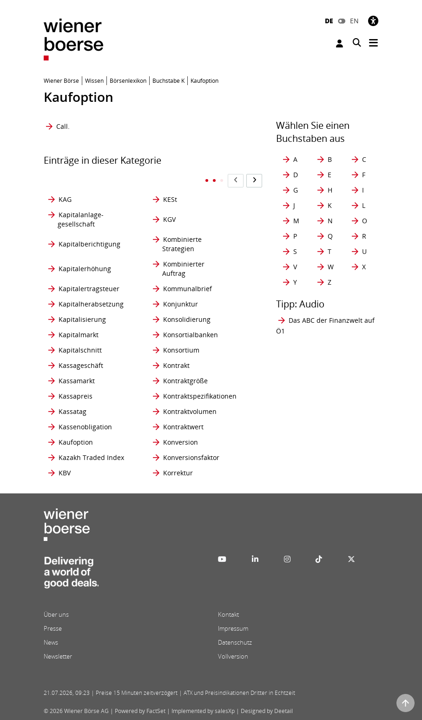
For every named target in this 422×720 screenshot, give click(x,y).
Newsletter (58, 656)
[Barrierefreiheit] (373, 21)
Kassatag (72, 411)
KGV (169, 219)
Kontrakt (176, 365)
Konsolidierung (187, 319)
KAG (65, 199)
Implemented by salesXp (203, 711)
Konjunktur (180, 304)
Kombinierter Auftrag (183, 269)
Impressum (233, 628)
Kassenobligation (85, 426)
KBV (65, 472)
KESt (170, 199)
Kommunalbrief (187, 288)
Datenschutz (235, 642)
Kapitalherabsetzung (91, 304)
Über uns (56, 614)
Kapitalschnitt (80, 350)
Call (62, 126)
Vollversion (233, 656)
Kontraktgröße (185, 380)
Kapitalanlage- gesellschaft (81, 219)
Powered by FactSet (140, 711)
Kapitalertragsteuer (89, 288)
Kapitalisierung (82, 319)
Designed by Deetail (267, 711)
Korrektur (178, 472)
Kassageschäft (81, 365)
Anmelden (339, 43)
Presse (53, 628)
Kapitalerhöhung (85, 268)
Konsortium (181, 350)
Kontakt (228, 614)
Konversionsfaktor (191, 457)
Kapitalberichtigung (89, 244)
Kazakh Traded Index (91, 457)
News (51, 642)
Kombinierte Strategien (182, 244)
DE (329, 20)
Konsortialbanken (190, 334)
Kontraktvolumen (190, 411)
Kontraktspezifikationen (200, 396)
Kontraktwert (183, 426)
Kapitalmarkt (79, 334)
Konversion (180, 442)
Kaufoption (76, 442)
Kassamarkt (77, 380)
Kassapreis (75, 396)
